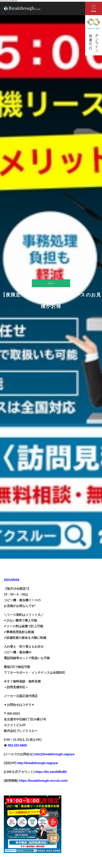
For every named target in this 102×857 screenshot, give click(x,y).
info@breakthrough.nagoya (54, 754)
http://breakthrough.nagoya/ (37, 763)
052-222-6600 (17, 745)
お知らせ (51, 283)
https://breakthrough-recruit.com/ (43, 780)
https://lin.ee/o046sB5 (50, 771)
